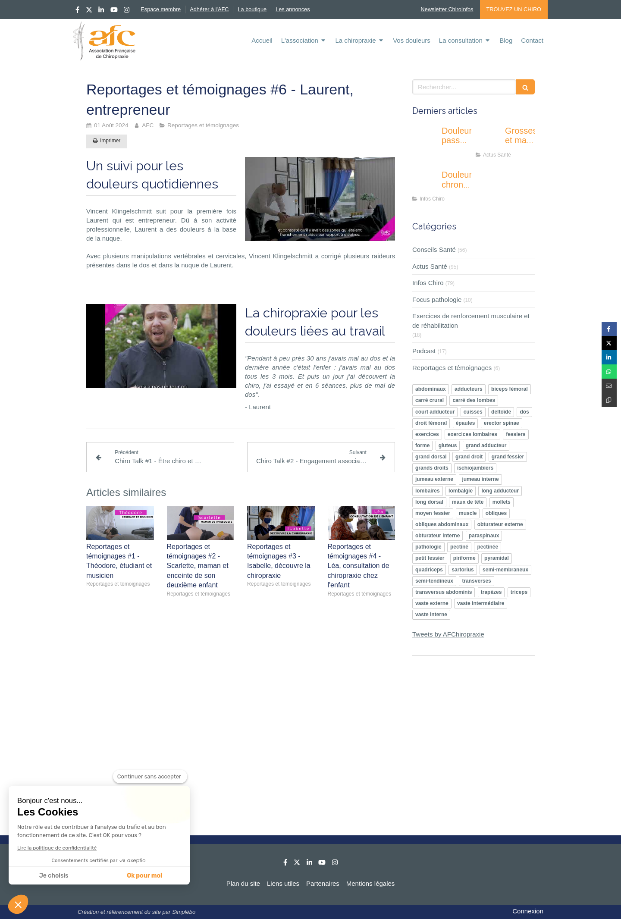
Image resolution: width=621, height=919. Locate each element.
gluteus (448, 445)
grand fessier (508, 457)
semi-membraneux (505, 570)
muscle (468, 513)
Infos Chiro (428, 282)
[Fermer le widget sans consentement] (150, 777)
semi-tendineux (434, 581)
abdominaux (430, 389)
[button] (18, 904)
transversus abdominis (443, 592)
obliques (496, 513)
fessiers (515, 434)
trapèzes (491, 592)
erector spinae (501, 423)
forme (422, 445)
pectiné (459, 547)
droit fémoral (431, 423)
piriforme (464, 558)
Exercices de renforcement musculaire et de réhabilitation (471, 320)
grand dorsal (431, 457)
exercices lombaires (472, 434)
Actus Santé (429, 266)
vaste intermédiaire (480, 603)
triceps (519, 592)
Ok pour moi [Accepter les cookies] (144, 875)
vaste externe (431, 603)
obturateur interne (437, 536)
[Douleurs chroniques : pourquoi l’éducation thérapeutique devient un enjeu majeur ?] (425, 183)
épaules (465, 423)
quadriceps (429, 570)
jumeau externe (434, 479)
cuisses (473, 412)
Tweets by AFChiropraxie (448, 634)
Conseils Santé (434, 249)
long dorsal (429, 502)
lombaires (427, 491)
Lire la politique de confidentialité (57, 848)
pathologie (428, 547)
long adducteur (500, 491)
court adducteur (435, 412)
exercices (427, 434)
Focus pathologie (436, 299)
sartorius (463, 570)
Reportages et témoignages (452, 367)
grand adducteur (486, 445)
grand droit (469, 457)
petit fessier (429, 558)
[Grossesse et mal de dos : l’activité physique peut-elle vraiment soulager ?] (489, 139)
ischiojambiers (475, 468)
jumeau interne (480, 479)
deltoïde (501, 412)
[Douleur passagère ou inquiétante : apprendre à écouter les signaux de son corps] (425, 139)
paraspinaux (484, 536)
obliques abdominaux (441, 524)
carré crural (429, 400)
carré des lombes (473, 400)
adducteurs (469, 389)
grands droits (431, 468)
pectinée (487, 547)
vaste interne (431, 615)
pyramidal (496, 558)
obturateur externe (500, 524)
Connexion (527, 911)
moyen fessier (432, 513)
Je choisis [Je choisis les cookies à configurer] (54, 875)
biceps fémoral (509, 389)
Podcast (424, 350)
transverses (476, 581)
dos (524, 412)
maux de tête (467, 502)
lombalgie (460, 491)
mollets (501, 502)
